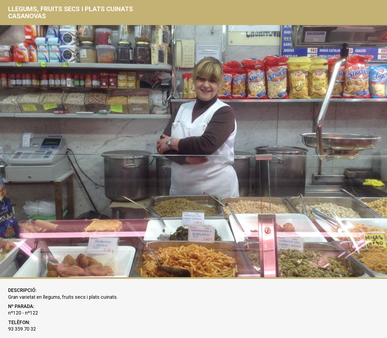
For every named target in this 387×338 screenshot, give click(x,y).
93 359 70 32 (22, 329)
